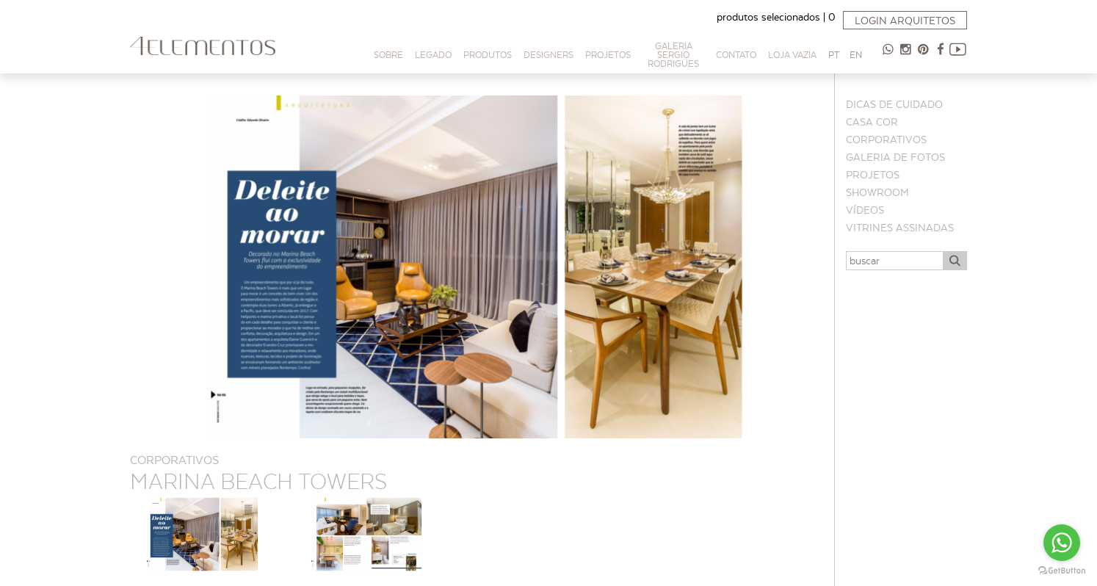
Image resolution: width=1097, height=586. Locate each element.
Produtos (487, 54)
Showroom (877, 192)
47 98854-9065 (888, 55)
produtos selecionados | (776, 17)
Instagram (905, 55)
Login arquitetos (905, 20)
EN (856, 54)
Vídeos (865, 210)
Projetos (872, 175)
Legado (433, 54)
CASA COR (872, 122)
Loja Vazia (792, 54)
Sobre (388, 54)
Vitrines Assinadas (900, 228)
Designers (548, 54)
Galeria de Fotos (895, 157)
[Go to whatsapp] (1061, 542)
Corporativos (886, 139)
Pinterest (923, 55)
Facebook (940, 55)
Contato (736, 54)
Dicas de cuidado (894, 104)
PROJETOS (608, 54)
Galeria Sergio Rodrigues (673, 54)
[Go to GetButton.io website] (1061, 571)
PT (833, 54)
